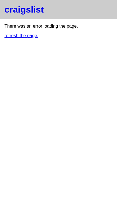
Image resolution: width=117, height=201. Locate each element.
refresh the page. (21, 35)
